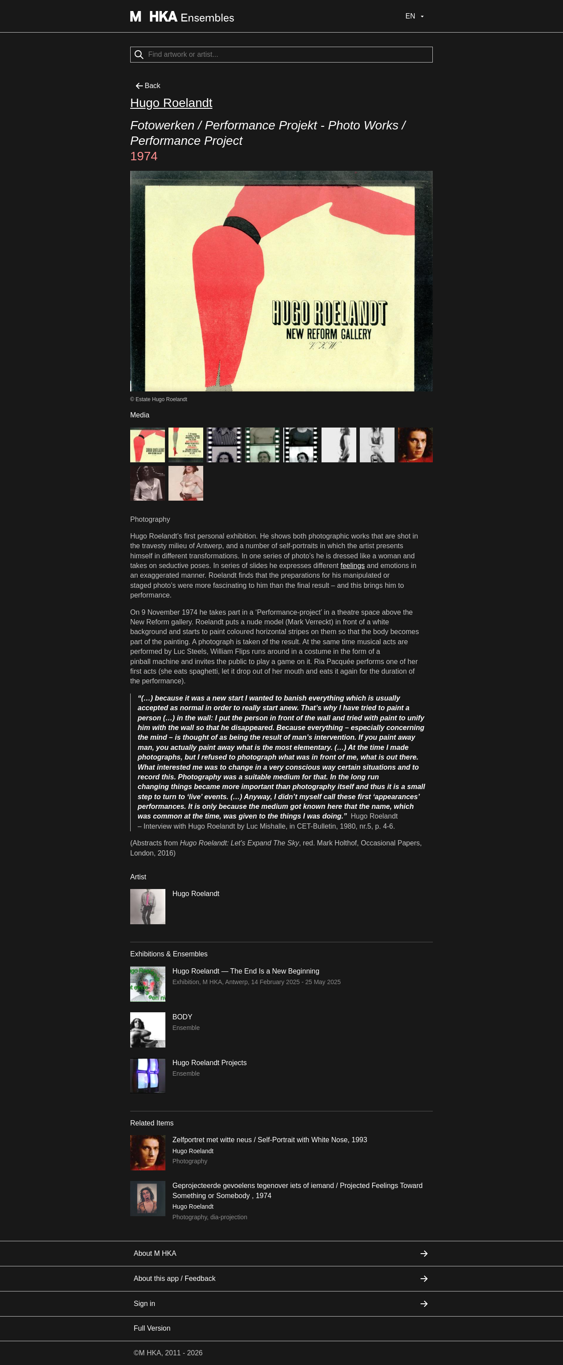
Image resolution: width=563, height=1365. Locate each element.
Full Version (152, 1328)
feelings (352, 565)
